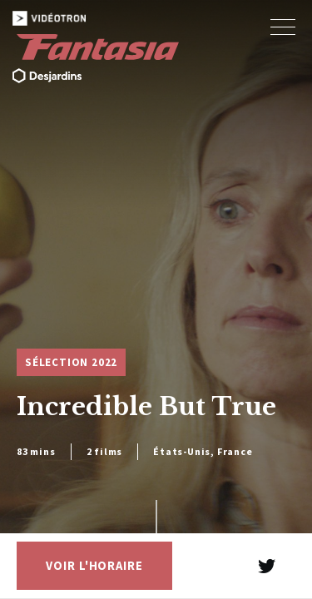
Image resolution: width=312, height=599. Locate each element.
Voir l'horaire (94, 565)
